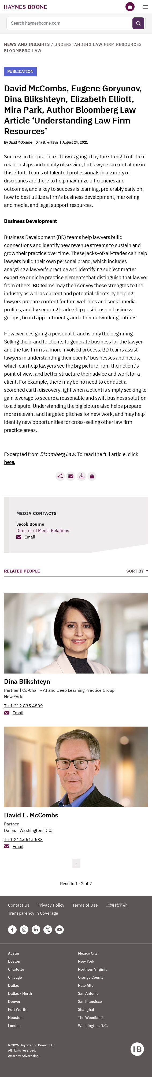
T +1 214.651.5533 (23, 839)
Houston (15, 1017)
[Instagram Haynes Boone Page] (24, 929)
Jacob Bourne (30, 524)
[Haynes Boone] (25, 6)
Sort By (135, 571)
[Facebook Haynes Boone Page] (12, 929)
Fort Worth (17, 1009)
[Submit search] (138, 23)
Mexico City (88, 953)
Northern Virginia (92, 969)
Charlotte (16, 969)
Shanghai (86, 1009)
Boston (14, 961)
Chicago (15, 977)
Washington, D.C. (36, 830)
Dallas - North (20, 993)
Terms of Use (85, 905)
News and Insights (27, 44)
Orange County (90, 977)
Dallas (10, 830)
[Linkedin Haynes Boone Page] (36, 929)
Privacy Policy (51, 905)
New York (13, 696)
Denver (14, 1001)
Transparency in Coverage (33, 913)
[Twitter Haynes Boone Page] (47, 929)
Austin (13, 953)
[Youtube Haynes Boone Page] (59, 929)
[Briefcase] (130, 6)
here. (9, 462)
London (14, 1025)
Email (29, 537)
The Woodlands (91, 1017)
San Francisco (90, 1001)
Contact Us (18, 905)
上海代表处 (116, 905)
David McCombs (20, 142)
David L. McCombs (31, 815)
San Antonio (88, 993)
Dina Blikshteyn (46, 142)
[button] (92, 476)
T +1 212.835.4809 (23, 705)
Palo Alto (86, 985)
